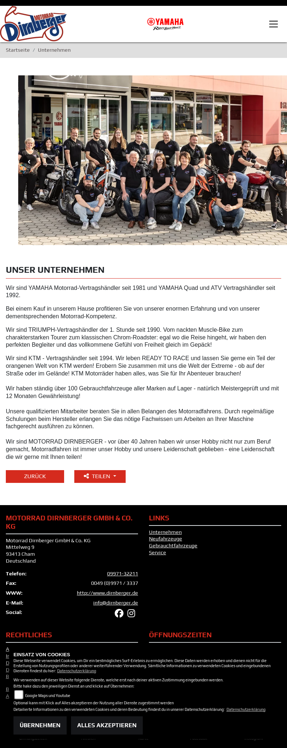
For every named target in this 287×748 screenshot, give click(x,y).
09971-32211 (122, 573)
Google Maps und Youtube (47, 695)
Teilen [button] (98, 476)
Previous (29, 161)
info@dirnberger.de (115, 603)
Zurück (35, 476)
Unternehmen (165, 532)
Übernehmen (40, 725)
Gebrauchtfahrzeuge (173, 545)
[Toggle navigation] (273, 24)
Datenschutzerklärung (76, 671)
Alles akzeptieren (107, 725)
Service (157, 552)
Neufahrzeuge (165, 539)
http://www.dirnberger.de (107, 593)
